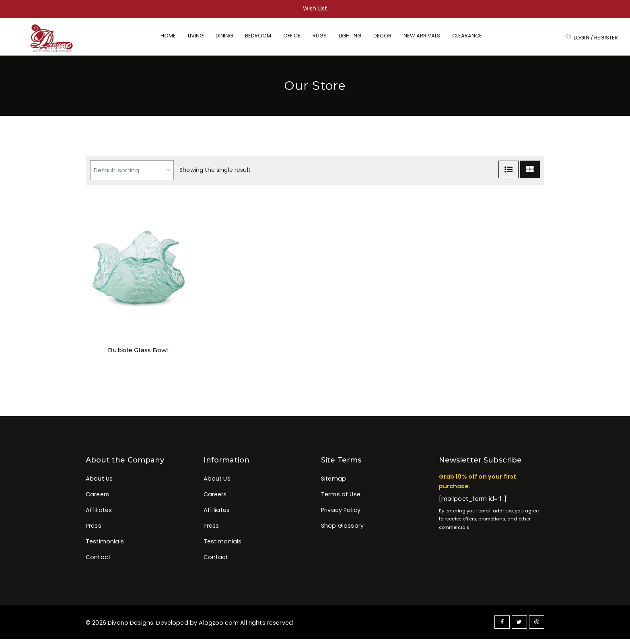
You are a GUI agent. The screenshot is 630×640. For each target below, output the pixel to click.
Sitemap (333, 480)
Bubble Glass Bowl (138, 351)
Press (93, 527)
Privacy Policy (340, 511)
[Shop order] (132, 171)
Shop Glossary (342, 527)
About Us (99, 480)
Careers (97, 495)
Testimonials (105, 543)
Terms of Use (340, 495)
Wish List (315, 8)
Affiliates (99, 511)
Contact (98, 559)
